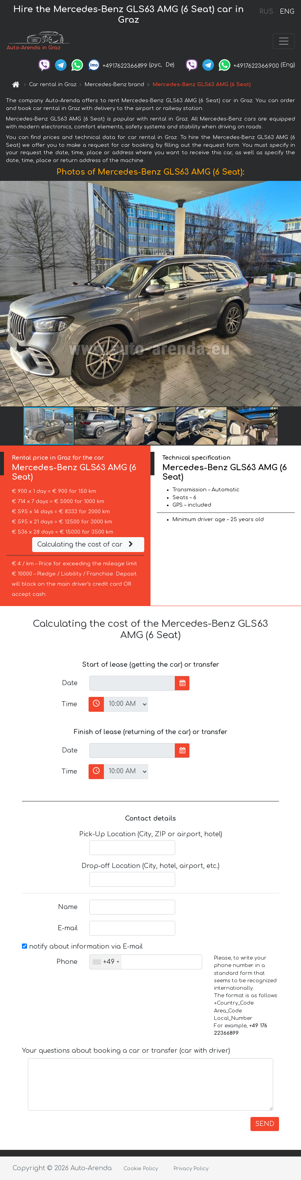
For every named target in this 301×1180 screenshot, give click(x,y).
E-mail (68, 928)
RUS (266, 11)
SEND (264, 1124)
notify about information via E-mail (82, 946)
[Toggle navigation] (284, 41)
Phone (67, 961)
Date (70, 683)
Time (69, 704)
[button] (294, 293)
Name (68, 907)
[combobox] (105, 962)
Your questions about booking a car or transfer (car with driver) (126, 1050)
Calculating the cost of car (86, 544)
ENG (287, 11)
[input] (132, 683)
